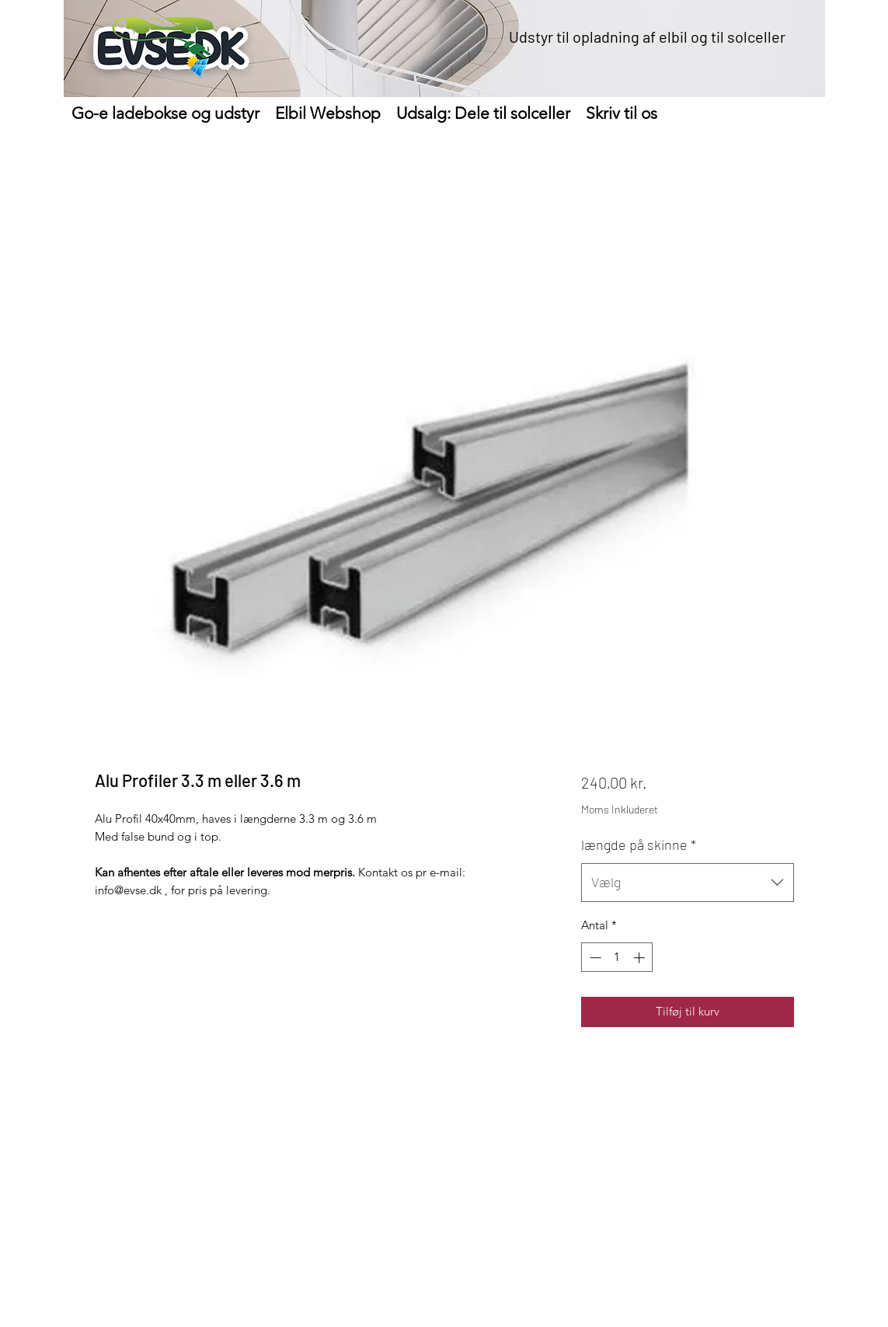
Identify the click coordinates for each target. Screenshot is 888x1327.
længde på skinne (638, 844)
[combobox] (687, 882)
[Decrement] (593, 957)
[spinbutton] (617, 957)
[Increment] (640, 957)
